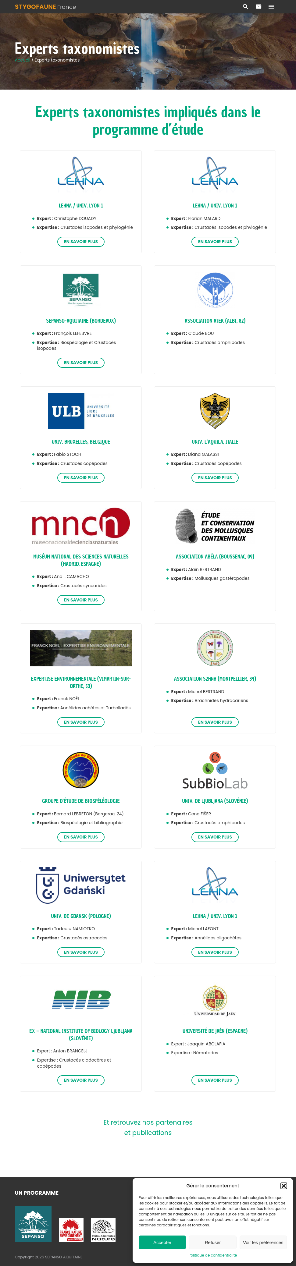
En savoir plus (81, 242)
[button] (284, 1186)
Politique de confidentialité (213, 1255)
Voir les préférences (263, 1242)
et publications (148, 1132)
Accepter (162, 1242)
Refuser (213, 1242)
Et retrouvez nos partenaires (147, 1122)
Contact (258, 6)
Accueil (23, 60)
